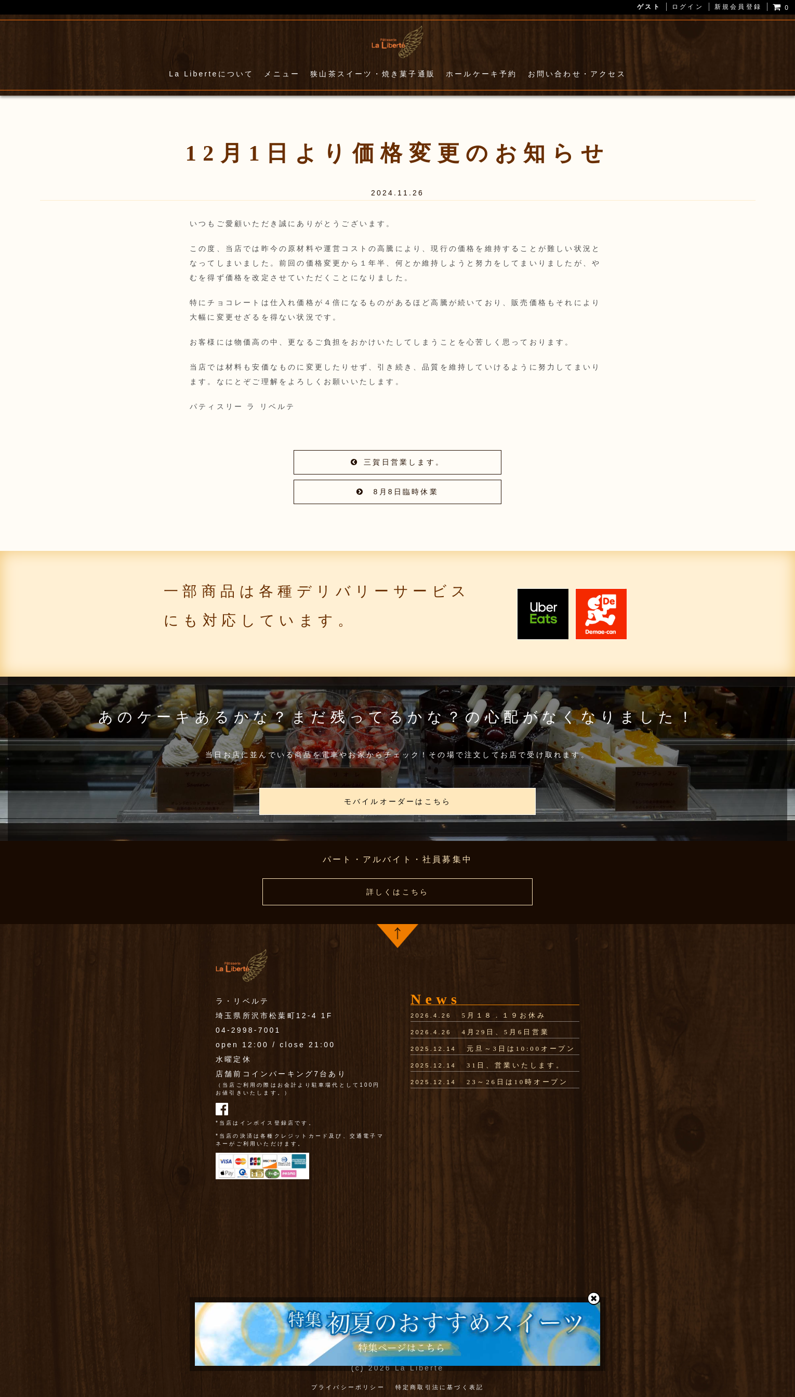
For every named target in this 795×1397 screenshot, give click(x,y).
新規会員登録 (738, 6)
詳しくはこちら (397, 892)
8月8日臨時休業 (397, 491)
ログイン (688, 6)
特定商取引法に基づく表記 (439, 1386)
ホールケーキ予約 (482, 74)
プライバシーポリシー (348, 1386)
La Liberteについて (211, 74)
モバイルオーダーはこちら (397, 801)
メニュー (282, 74)
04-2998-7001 (248, 1029)
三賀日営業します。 (397, 462)
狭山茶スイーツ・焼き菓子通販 (372, 74)
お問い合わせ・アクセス (577, 74)
